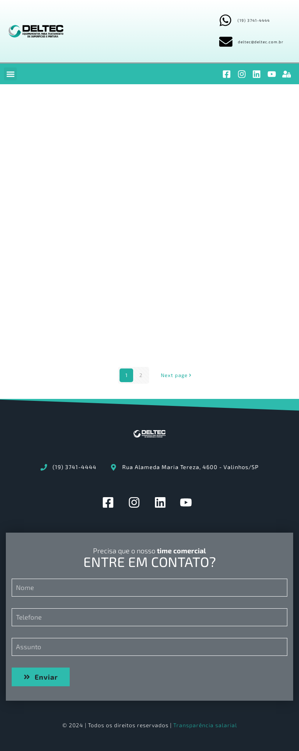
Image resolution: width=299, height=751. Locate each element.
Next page (177, 375)
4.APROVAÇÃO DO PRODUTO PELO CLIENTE (144, 223)
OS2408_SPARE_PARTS (64, 145)
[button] (10, 73)
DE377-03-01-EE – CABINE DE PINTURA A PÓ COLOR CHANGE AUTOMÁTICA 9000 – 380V (238, 320)
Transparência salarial (205, 725)
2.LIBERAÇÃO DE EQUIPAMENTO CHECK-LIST (53, 300)
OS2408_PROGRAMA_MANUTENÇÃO (174, 145)
